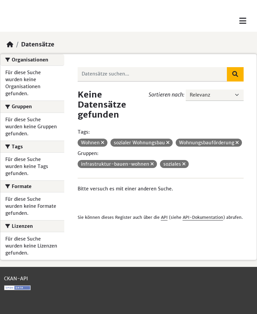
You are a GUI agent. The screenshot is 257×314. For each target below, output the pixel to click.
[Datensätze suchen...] (153, 74)
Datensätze (37, 44)
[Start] (10, 44)
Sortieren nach (166, 94)
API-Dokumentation (203, 217)
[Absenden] (235, 74)
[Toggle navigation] (242, 20)
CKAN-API (16, 279)
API (164, 217)
